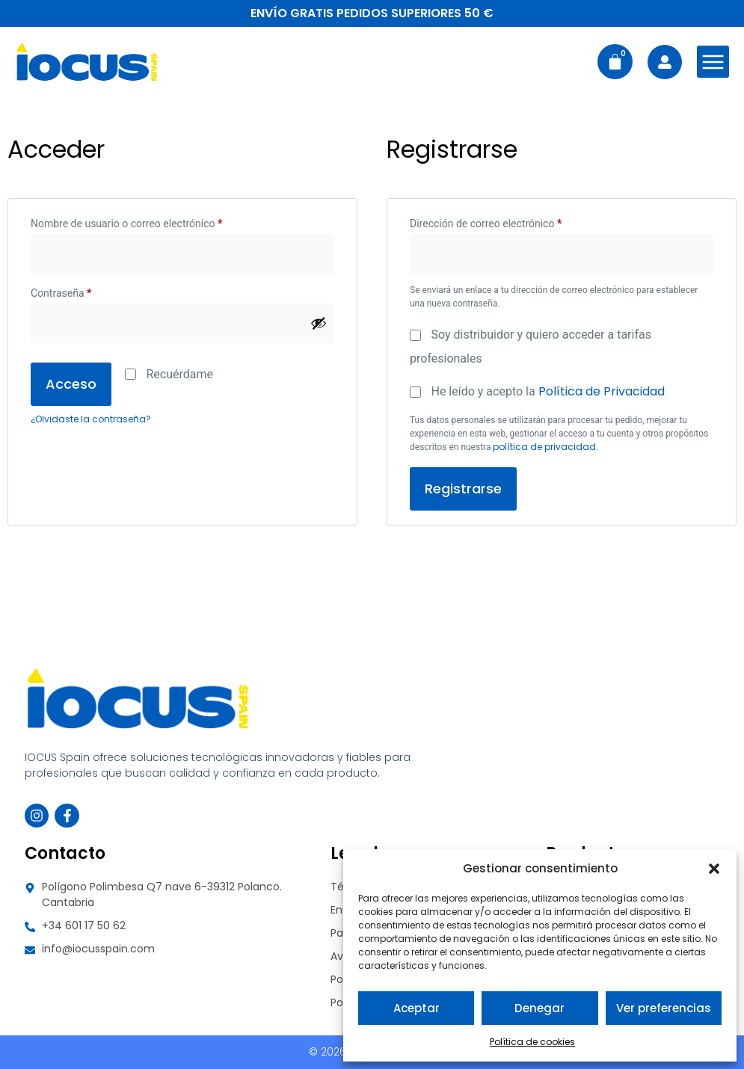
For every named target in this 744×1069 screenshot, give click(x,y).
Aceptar (416, 1008)
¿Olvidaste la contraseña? (91, 419)
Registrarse (463, 488)
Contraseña (86, 291)
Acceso (71, 384)
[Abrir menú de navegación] (713, 62)
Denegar (539, 1008)
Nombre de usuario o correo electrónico (152, 221)
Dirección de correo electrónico (511, 221)
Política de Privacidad (601, 391)
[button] (714, 868)
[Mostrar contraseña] (318, 323)
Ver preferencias (663, 1008)
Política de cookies (532, 1041)
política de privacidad (544, 446)
